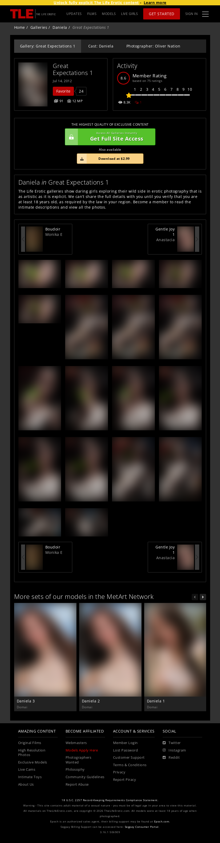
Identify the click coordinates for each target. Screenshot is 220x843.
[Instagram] (174, 750)
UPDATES (74, 13)
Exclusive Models (32, 762)
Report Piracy (124, 779)
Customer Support (129, 757)
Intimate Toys (30, 777)
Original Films (29, 743)
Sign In (191, 13)
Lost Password (125, 750)
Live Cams (26, 769)
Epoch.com (161, 821)
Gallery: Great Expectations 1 (47, 46)
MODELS (109, 13)
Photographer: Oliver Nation (153, 46)
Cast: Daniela (101, 46)
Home (19, 27)
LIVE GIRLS (129, 13)
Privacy (119, 772)
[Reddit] (171, 757)
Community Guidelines (85, 777)
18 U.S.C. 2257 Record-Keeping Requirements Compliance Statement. (110, 800)
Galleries (38, 27)
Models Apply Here (82, 750)
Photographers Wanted (78, 760)
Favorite (63, 91)
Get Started (161, 13)
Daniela (60, 27)
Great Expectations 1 (73, 69)
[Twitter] (172, 743)
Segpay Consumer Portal (142, 827)
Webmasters (76, 743)
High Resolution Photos (32, 752)
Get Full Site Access (109, 137)
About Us (26, 784)
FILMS (92, 13)
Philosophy (75, 769)
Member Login (125, 743)
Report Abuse (77, 784)
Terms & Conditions (130, 765)
